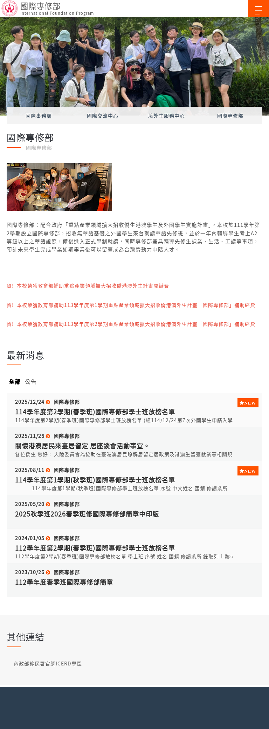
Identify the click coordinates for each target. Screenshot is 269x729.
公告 (31, 381)
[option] (134, 66)
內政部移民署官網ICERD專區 (48, 663)
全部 (15, 381)
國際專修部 (230, 115)
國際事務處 (39, 115)
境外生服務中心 (166, 115)
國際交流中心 (102, 115)
